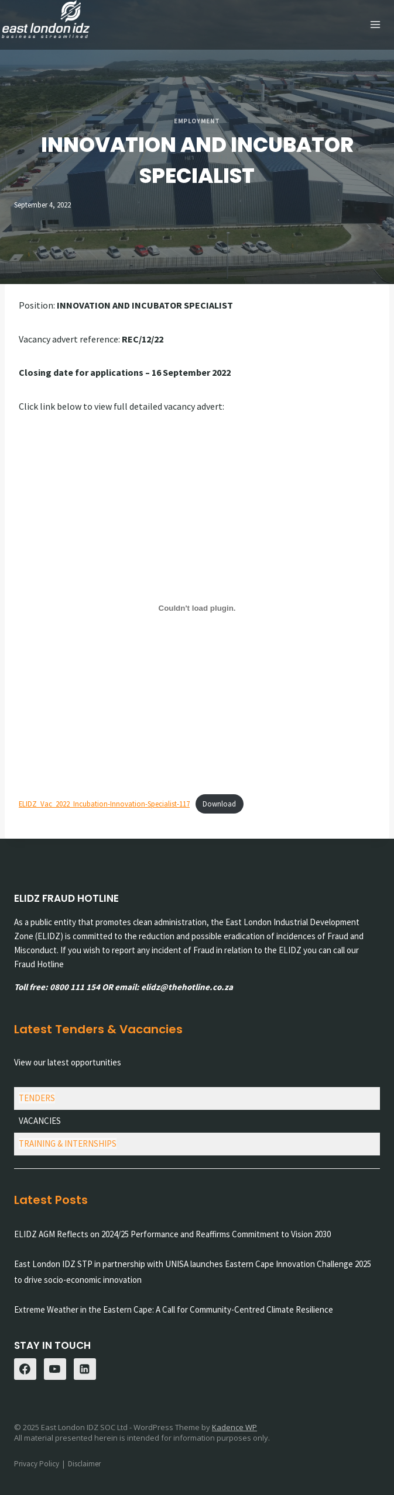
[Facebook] (25, 1369)
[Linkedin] (85, 1369)
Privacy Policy (36, 1463)
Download (219, 803)
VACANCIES (40, 1120)
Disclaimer (84, 1463)
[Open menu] (375, 25)
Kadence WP (234, 1426)
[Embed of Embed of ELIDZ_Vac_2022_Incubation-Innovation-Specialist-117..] (197, 607)
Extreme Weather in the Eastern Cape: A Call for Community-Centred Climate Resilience (173, 1308)
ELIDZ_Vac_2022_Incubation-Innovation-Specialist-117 (104, 803)
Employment (197, 120)
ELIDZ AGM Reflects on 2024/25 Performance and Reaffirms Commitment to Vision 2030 (172, 1233)
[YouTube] (55, 1369)
